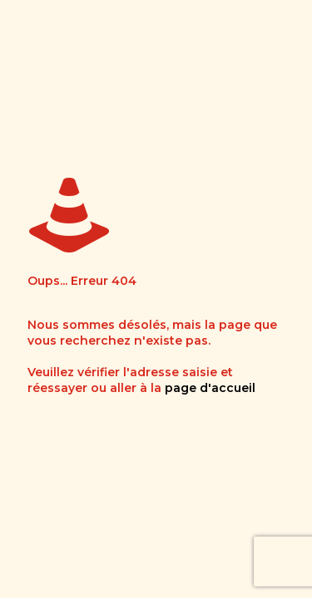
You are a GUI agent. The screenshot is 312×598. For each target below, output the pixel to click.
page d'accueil (210, 387)
